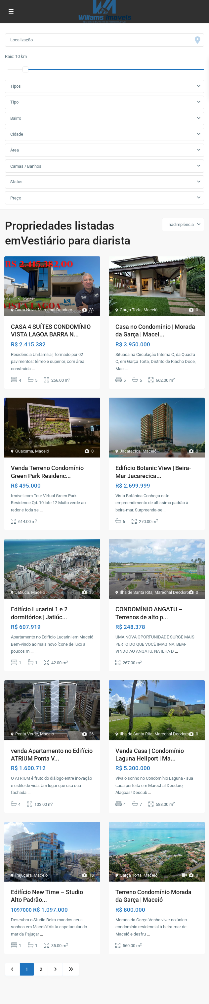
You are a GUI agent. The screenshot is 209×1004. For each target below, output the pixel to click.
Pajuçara (23, 875)
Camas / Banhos (25, 166)
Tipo (14, 102)
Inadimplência (180, 224)
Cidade (16, 134)
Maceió (150, 309)
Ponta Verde (26, 733)
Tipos (15, 86)
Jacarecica (130, 451)
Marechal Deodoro (55, 309)
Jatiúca (22, 592)
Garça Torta (131, 309)
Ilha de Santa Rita (136, 592)
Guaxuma (24, 451)
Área (14, 150)
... (33, 368)
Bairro (15, 118)
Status (16, 181)
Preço (15, 198)
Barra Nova (25, 309)
